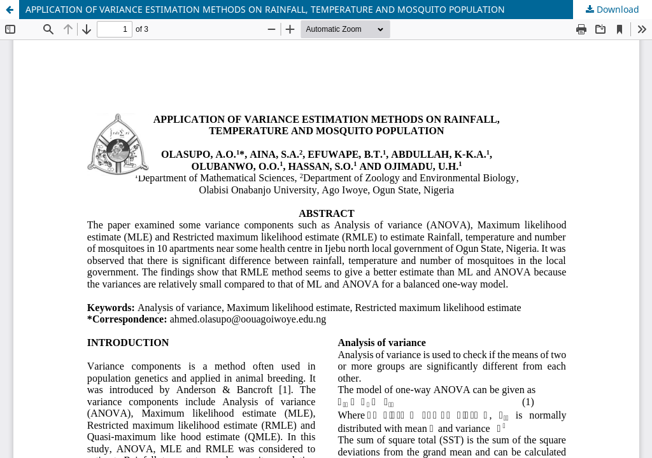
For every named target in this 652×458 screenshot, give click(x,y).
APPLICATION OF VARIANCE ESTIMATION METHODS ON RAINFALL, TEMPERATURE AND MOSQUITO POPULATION (265, 9)
